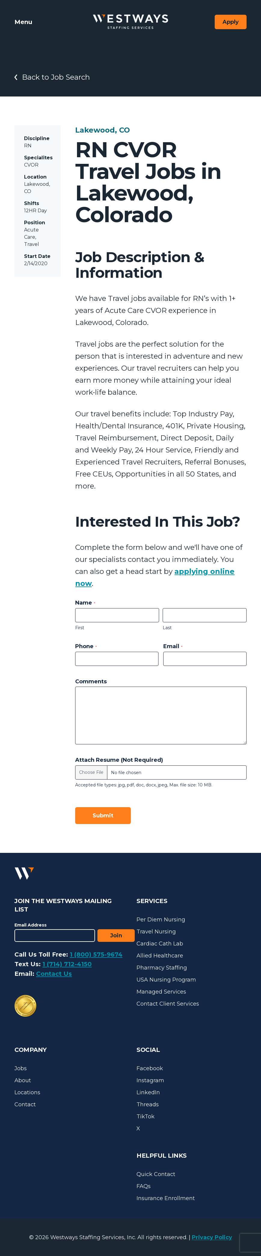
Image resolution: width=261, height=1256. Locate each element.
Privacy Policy (212, 1237)
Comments (91, 681)
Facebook (150, 1068)
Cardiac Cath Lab (160, 943)
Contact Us (54, 973)
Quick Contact (156, 1174)
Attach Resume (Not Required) (119, 760)
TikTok (146, 1116)
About (22, 1080)
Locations (27, 1092)
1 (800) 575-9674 (96, 954)
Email (173, 646)
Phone (86, 646)
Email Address (30, 925)
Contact (25, 1104)
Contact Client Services (168, 1003)
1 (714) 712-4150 (67, 964)
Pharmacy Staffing (162, 967)
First (79, 627)
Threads (148, 1104)
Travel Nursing (156, 931)
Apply (231, 22)
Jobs (20, 1068)
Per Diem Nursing (161, 919)
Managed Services (161, 991)
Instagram (150, 1080)
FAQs (144, 1186)
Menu (23, 22)
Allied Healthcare (160, 955)
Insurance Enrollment (166, 1198)
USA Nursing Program (166, 979)
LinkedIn (148, 1092)
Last (167, 627)
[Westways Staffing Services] (130, 21)
